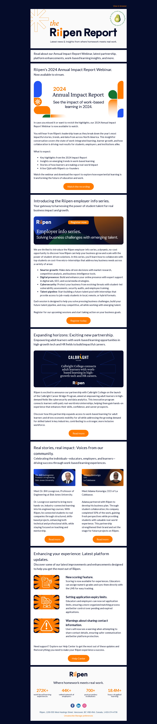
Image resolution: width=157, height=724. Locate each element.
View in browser (120, 6)
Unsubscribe (69, 716)
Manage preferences (84, 716)
